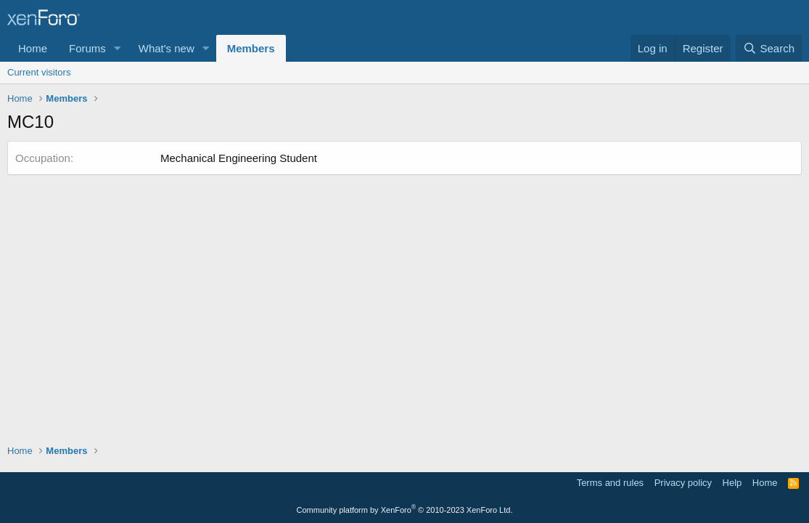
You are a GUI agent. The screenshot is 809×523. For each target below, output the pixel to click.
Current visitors (38, 72)
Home (32, 48)
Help (732, 482)
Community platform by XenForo (405, 510)
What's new (166, 48)
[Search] (769, 48)
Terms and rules (610, 482)
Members (251, 48)
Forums (87, 48)
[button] (117, 48)
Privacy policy (683, 482)
